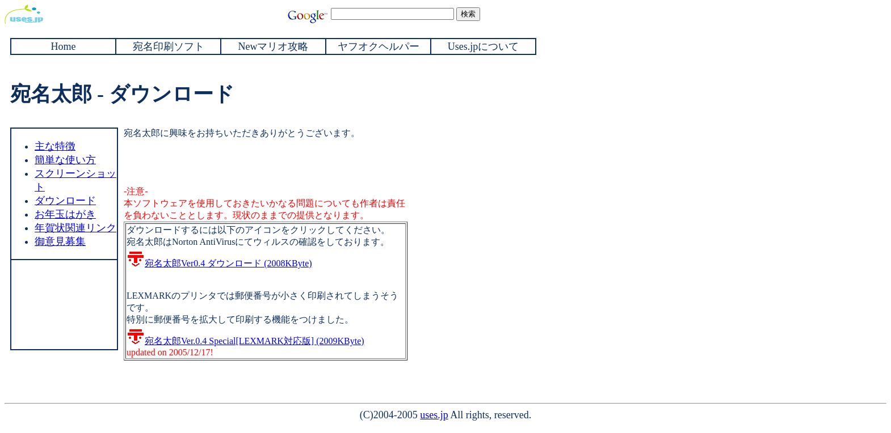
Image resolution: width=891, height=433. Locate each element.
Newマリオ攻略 (273, 46)
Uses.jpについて (483, 46)
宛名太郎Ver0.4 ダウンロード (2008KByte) (219, 263)
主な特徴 (55, 146)
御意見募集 (60, 241)
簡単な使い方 (65, 159)
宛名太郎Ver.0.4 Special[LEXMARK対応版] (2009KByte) (245, 341)
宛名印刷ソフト (168, 46)
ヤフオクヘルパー (378, 46)
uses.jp (434, 415)
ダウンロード (65, 200)
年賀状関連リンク (75, 228)
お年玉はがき (65, 214)
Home (63, 46)
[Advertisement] (63, 303)
